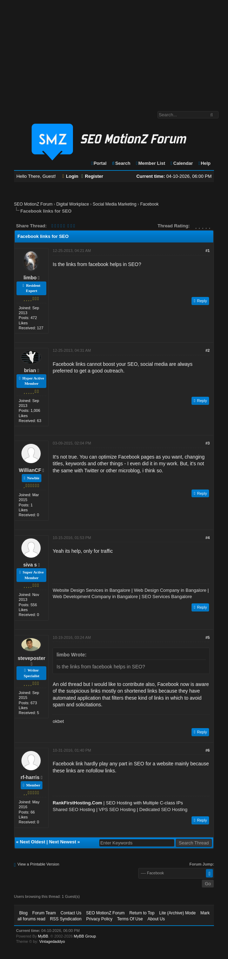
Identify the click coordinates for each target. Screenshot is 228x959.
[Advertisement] (114, 52)
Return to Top (142, 913)
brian (30, 370)
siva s (30, 565)
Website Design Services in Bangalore (91, 590)
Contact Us (71, 913)
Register (92, 176)
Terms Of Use (130, 918)
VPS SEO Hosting (117, 809)
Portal (98, 163)
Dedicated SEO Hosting (163, 809)
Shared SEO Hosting (74, 809)
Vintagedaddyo (52, 941)
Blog (23, 913)
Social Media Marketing (114, 204)
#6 (208, 750)
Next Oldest (32, 841)
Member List (150, 163)
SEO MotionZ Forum (33, 204)
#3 (208, 443)
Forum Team (44, 913)
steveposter (32, 658)
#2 (208, 350)
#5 (208, 637)
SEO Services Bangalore (167, 596)
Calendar (181, 163)
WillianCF (30, 470)
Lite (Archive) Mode (177, 913)
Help (203, 163)
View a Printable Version (38, 864)
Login (70, 176)
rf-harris (30, 777)
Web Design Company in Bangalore (170, 590)
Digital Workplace (72, 204)
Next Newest (62, 841)
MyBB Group (85, 936)
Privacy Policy (99, 918)
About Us (156, 918)
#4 (208, 538)
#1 (208, 250)
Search (120, 163)
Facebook (149, 204)
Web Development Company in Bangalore (95, 596)
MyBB (43, 936)
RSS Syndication (65, 918)
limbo (30, 277)
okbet (58, 721)
